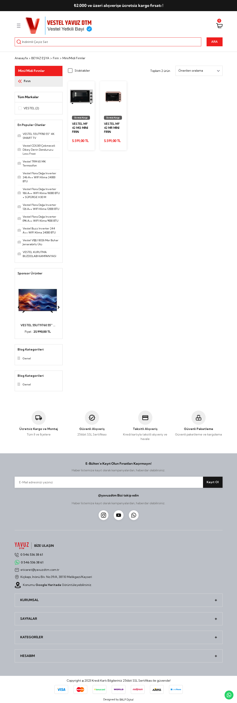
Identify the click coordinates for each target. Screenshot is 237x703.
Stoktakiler (82, 70)
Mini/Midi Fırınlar (73, 58)
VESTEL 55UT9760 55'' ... (38, 325)
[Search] (108, 41)
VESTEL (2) (31, 108)
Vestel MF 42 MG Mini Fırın (80, 128)
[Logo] (59, 25)
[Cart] (219, 25)
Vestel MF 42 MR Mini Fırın (112, 128)
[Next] (59, 307)
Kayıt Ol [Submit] (213, 482)
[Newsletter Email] (119, 482)
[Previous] (19, 307)
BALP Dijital (126, 699)
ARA (214, 41)
